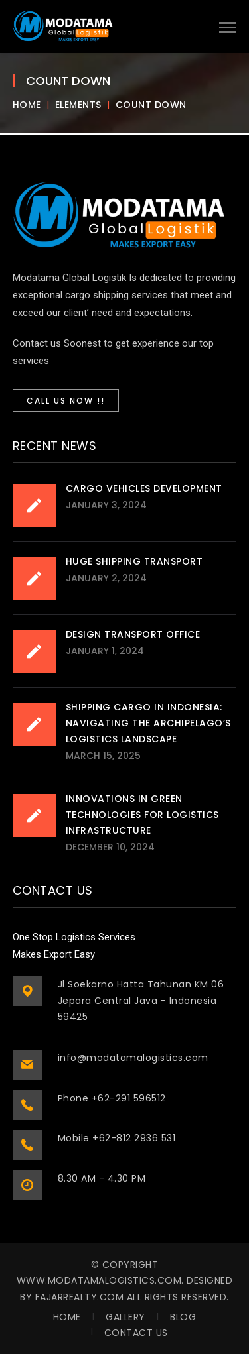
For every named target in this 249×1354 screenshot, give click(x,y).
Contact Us (136, 1332)
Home (27, 104)
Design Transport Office (133, 634)
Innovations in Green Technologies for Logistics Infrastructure (142, 814)
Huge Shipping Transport (134, 561)
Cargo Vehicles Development (144, 488)
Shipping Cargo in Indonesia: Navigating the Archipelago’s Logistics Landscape (148, 723)
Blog (183, 1317)
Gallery (125, 1317)
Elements (78, 104)
